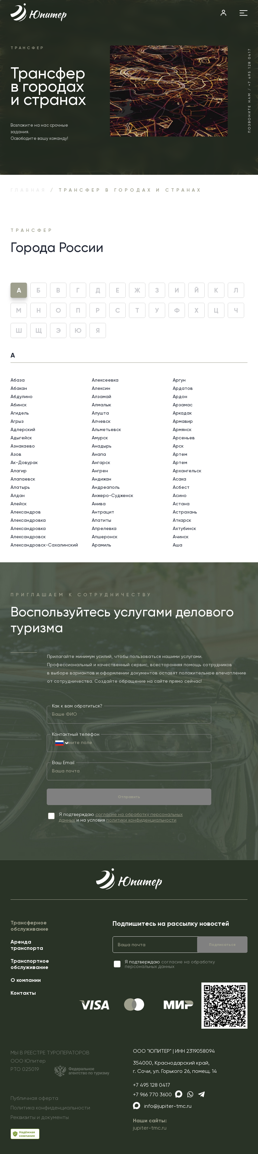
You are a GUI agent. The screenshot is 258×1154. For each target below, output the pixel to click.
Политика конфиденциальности (50, 1108)
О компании (26, 980)
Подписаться (222, 944)
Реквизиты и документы (40, 1117)
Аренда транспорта (27, 945)
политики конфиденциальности (141, 820)
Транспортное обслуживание (30, 964)
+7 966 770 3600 (152, 1094)
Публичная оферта (34, 1098)
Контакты (23, 993)
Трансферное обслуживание (29, 926)
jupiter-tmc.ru (150, 1128)
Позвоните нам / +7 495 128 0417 (249, 90)
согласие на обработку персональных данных (170, 964)
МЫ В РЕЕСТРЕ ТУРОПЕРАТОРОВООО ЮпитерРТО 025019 (60, 1063)
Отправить (129, 797)
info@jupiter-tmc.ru (168, 1106)
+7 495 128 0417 (151, 1085)
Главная (29, 190)
